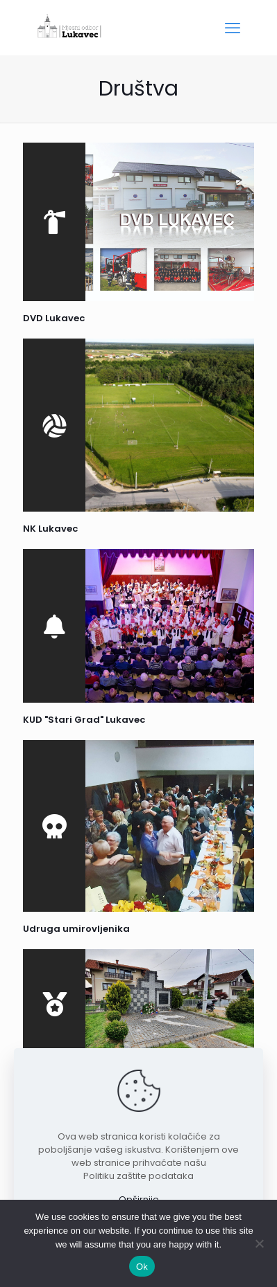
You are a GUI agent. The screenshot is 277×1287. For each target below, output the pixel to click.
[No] (260, 1243)
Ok (142, 1266)
